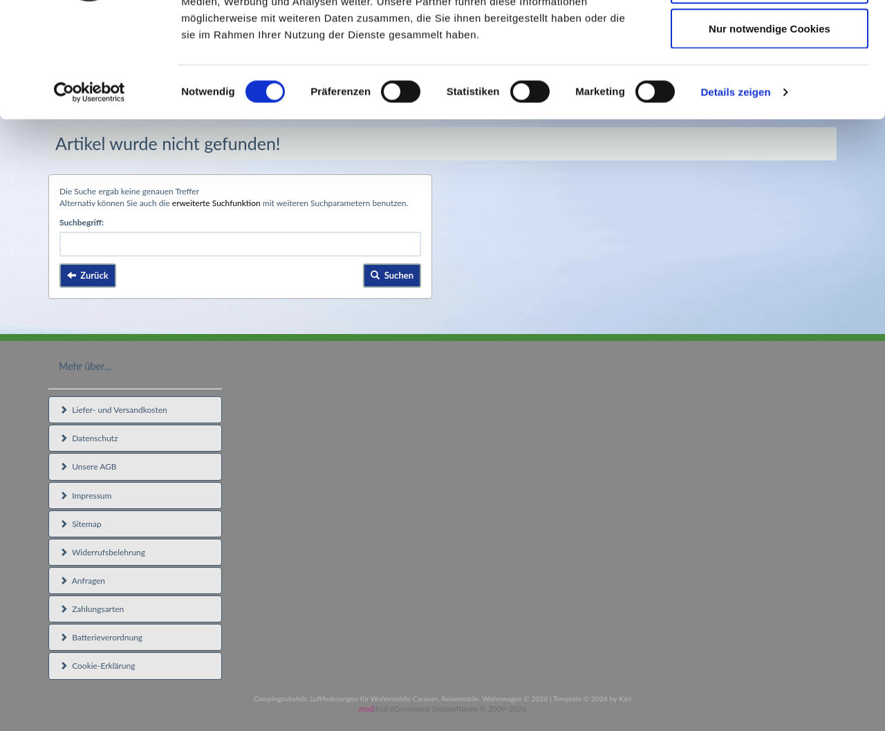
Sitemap (80, 524)
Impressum (85, 495)
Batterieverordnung (100, 637)
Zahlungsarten (91, 609)
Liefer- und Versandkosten (113, 410)
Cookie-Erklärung (97, 665)
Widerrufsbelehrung (102, 552)
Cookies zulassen (769, 36)
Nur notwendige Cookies (769, 127)
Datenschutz (88, 438)
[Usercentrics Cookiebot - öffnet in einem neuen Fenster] (89, 191)
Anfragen (82, 580)
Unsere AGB (88, 466)
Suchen (392, 275)
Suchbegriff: (81, 222)
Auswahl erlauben (769, 82)
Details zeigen (735, 190)
